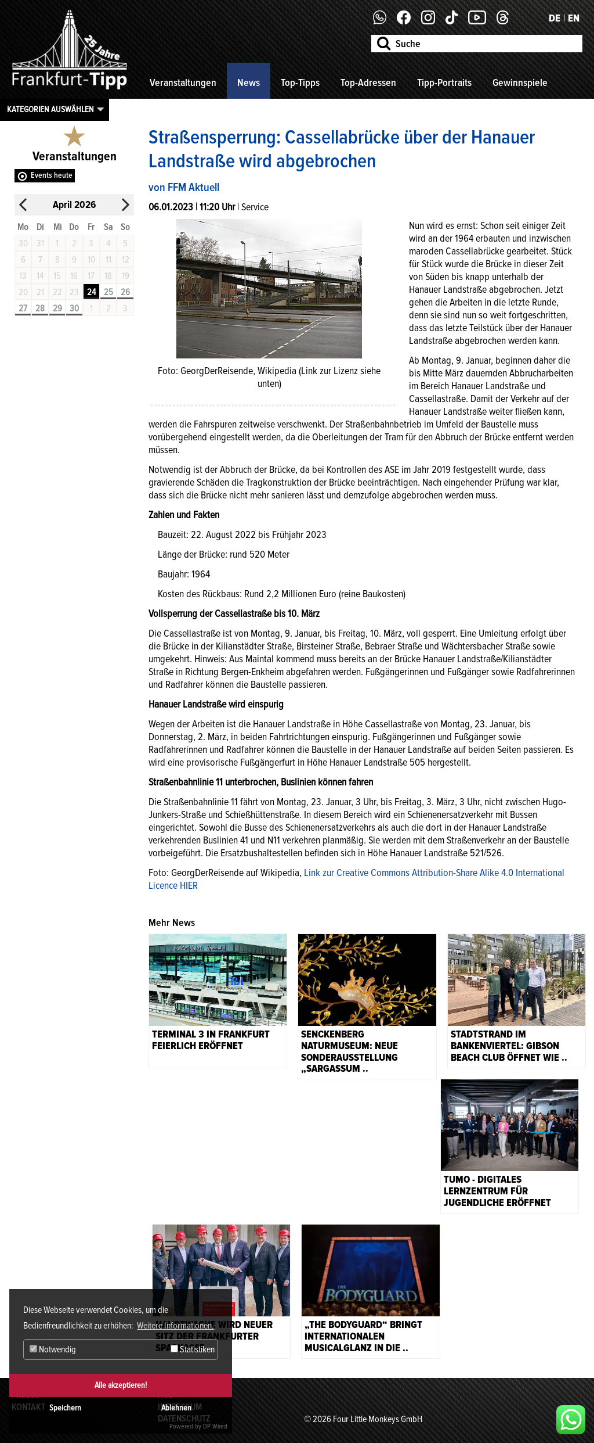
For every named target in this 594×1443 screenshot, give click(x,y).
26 (125, 292)
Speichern (65, 1408)
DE (554, 18)
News (248, 82)
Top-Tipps (300, 82)
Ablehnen (176, 1408)
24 (91, 292)
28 (40, 308)
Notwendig (53, 1349)
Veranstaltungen (183, 82)
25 (108, 292)
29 (57, 308)
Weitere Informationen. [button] (175, 1325)
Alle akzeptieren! (121, 1385)
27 (23, 308)
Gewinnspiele (520, 82)
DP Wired (215, 1426)
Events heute (52, 175)
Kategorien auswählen (50, 109)
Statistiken (193, 1349)
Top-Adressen (368, 82)
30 (74, 308)
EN (573, 18)
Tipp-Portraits (444, 82)
